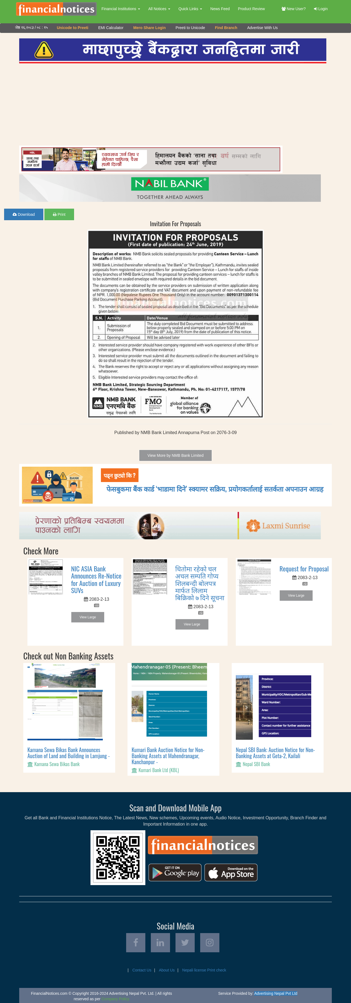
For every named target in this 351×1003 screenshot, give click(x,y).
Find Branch (226, 27)
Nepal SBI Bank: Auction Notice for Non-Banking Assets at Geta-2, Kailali (275, 753)
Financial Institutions (120, 9)
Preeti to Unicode (190, 27)
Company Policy (115, 999)
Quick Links (190, 9)
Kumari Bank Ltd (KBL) (158, 769)
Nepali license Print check (204, 970)
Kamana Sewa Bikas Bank (57, 763)
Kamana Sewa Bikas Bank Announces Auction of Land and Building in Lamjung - (68, 753)
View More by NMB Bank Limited (175, 455)
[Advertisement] (172, 104)
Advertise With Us (262, 27)
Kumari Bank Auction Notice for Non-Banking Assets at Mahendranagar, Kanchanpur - (168, 756)
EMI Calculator (110, 27)
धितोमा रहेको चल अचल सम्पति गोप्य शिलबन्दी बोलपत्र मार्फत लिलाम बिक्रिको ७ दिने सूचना (199, 582)
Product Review (251, 9)
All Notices (159, 9)
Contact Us (141, 970)
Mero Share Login (149, 27)
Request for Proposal (304, 568)
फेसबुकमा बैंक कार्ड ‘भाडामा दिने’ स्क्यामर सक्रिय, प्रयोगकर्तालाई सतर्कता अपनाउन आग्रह (214, 488)
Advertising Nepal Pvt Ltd (275, 993)
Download (24, 214)
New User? (294, 9)
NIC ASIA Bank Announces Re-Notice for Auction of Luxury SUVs (96, 579)
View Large (88, 617)
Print (59, 214)
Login (321, 9)
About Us (167, 970)
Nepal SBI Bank (256, 763)
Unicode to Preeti (72, 27)
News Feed (220, 9)
